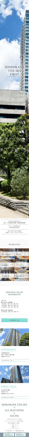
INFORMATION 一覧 (14, 320)
